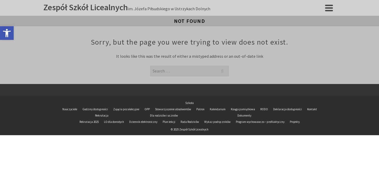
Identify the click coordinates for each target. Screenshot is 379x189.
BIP (221, 35)
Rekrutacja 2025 (89, 149)
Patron (200, 136)
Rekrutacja (186, 13)
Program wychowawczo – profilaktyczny (260, 149)
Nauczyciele (69, 136)
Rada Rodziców (190, 149)
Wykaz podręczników (217, 149)
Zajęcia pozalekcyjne (126, 136)
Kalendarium (218, 136)
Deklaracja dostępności (287, 136)
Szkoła (156, 13)
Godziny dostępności (95, 136)
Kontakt (312, 136)
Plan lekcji (126, 35)
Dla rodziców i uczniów (234, 13)
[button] (7, 33)
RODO (264, 136)
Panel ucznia (251, 35)
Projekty (313, 13)
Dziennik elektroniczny (178, 35)
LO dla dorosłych (114, 149)
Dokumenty (281, 13)
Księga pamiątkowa (243, 136)
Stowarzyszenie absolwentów (173, 136)
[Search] (331, 13)
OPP (147, 136)
